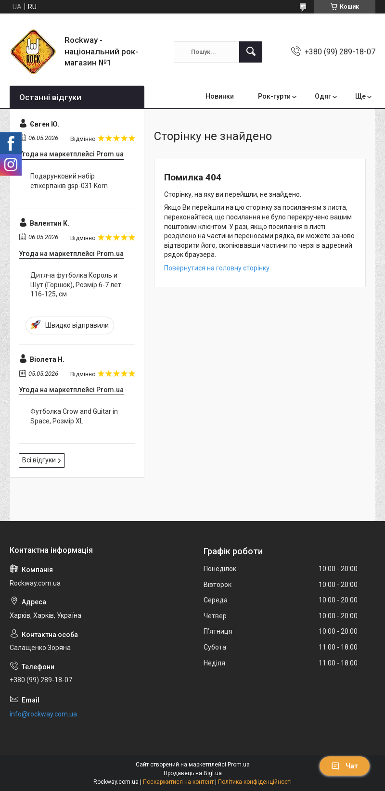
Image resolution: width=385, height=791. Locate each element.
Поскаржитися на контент (178, 781)
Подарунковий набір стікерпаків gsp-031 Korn (69, 181)
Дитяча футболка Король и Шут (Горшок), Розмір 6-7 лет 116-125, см (75, 284)
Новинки (219, 96)
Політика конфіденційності (255, 781)
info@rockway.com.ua (43, 714)
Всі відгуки (39, 460)
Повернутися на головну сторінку (217, 268)
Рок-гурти (274, 96)
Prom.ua (239, 764)
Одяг (323, 96)
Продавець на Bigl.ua (193, 773)
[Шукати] (250, 52)
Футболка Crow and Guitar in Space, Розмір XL (74, 416)
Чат (344, 766)
